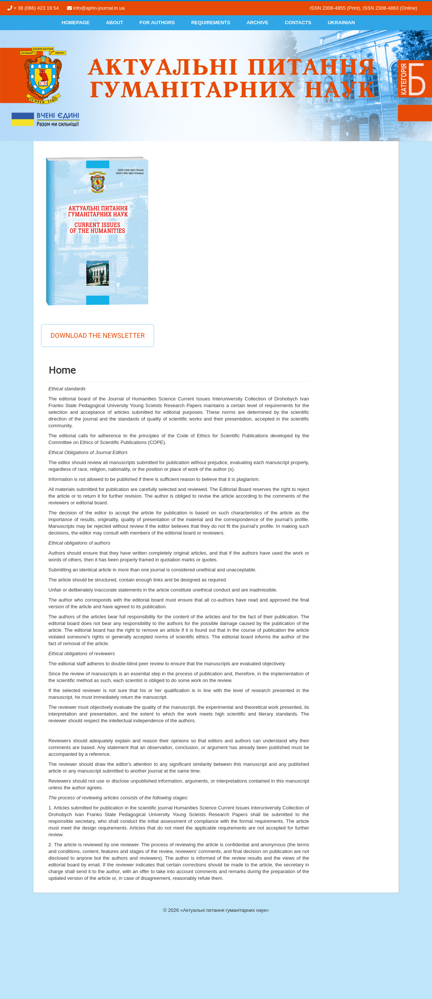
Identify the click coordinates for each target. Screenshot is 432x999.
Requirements (210, 22)
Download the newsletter (97, 335)
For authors (157, 22)
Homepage (76, 22)
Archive (258, 22)
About (114, 22)
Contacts (298, 22)
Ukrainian (341, 22)
